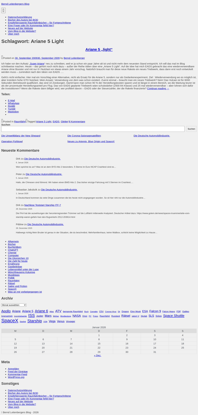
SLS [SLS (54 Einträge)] (151, 315)
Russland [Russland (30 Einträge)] (115, 316)
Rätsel (11, 283)
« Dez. (97, 355)
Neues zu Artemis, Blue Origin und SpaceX (91, 141)
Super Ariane (37, 63)
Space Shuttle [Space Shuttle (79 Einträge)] (173, 315)
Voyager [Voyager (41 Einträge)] (70, 321)
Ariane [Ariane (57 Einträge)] (16, 311)
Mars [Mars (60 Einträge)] (48, 315)
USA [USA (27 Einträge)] (45, 321)
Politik (11, 277)
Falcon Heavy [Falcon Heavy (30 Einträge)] (168, 311)
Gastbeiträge (15, 266)
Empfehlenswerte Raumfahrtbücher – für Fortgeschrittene (39, 22)
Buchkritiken (14, 247)
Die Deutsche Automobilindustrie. (152, 135)
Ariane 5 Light (43, 121)
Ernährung (13, 263)
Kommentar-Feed (17, 374)
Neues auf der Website (20, 28)
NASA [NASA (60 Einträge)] (77, 315)
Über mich (13, 33)
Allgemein (13, 241)
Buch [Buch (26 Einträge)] (86, 312)
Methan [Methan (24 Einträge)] (56, 316)
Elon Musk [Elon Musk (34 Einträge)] (135, 311)
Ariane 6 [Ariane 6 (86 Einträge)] (41, 311)
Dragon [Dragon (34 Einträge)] (125, 311)
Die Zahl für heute (17, 261)
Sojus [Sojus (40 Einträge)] (159, 316)
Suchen (5, 124)
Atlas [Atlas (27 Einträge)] (52, 311)
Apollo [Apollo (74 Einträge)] (6, 311)
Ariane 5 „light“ (99, 49)
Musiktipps (14, 275)
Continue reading (158, 88)
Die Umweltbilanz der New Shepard (20, 135)
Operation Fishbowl (12, 141)
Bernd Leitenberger (74, 58)
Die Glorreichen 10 (18, 258)
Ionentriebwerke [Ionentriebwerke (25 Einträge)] (20, 316)
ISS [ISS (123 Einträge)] (31, 315)
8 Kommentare (77, 121)
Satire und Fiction (17, 286)
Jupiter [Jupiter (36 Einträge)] (39, 316)
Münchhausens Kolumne (21, 272)
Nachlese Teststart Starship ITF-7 (42, 205)
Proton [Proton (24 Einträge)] (95, 316)
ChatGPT (13, 249)
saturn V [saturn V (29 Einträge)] (135, 316)
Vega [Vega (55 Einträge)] (52, 321)
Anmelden (13, 368)
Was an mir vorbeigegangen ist (25, 291)
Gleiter (64, 121)
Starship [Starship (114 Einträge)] (34, 321)
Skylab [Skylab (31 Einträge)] (144, 316)
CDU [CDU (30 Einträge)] (101, 311)
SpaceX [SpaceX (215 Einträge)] (9, 320)
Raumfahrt (20, 121)
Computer (13, 255)
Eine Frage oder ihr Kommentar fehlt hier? (31, 25)
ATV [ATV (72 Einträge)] (58, 311)
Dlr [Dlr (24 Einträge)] (119, 312)
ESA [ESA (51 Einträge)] (145, 311)
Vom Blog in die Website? (22, 31)
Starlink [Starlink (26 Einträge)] (23, 322)
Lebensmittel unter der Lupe (23, 269)
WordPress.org (16, 377)
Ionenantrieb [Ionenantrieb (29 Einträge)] (7, 316)
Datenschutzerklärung (20, 17)
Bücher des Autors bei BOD (23, 19)
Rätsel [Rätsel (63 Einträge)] (125, 315)
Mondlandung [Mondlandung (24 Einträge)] (65, 316)
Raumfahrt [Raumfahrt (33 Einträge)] (105, 316)
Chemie (12, 252)
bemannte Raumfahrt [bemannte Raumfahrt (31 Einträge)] (73, 311)
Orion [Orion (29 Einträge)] (84, 316)
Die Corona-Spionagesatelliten (84, 135)
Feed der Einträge (18, 371)
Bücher (12, 244)
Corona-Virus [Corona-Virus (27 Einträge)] (110, 311)
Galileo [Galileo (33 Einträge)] (185, 311)
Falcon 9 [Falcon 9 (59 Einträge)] (155, 311)
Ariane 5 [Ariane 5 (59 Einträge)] (27, 311)
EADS (56, 121)
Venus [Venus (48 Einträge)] (61, 321)
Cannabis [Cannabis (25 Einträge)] (94, 312)
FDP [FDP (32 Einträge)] (178, 311)
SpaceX (12, 289)
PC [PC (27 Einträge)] (90, 316)
